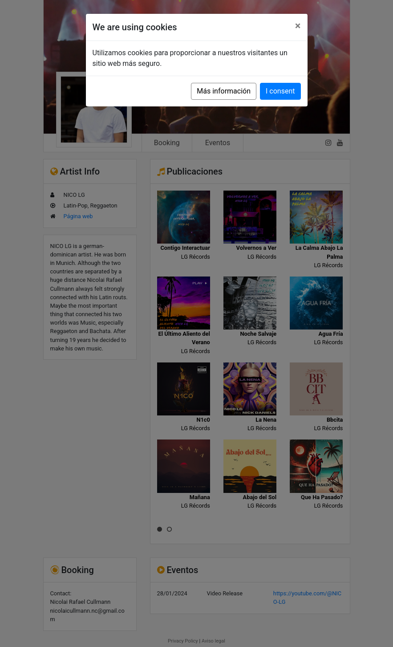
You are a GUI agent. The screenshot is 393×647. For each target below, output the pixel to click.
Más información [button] (224, 91)
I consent (280, 91)
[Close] (298, 26)
